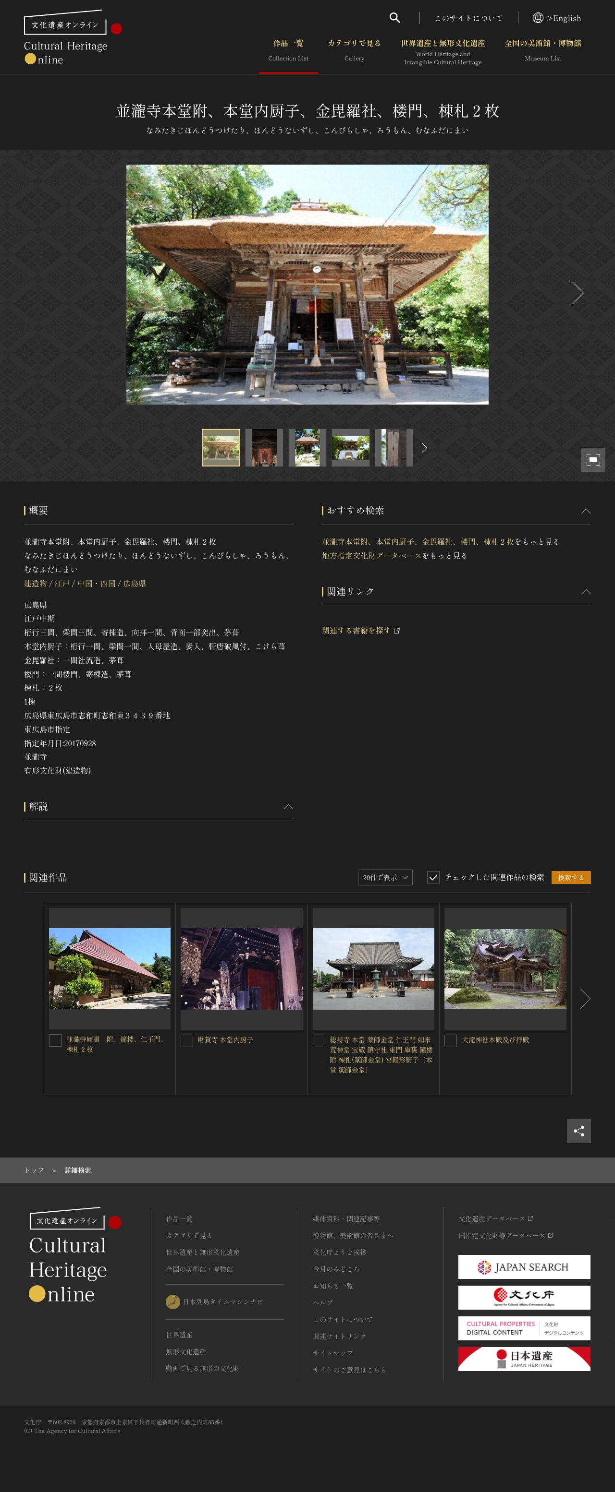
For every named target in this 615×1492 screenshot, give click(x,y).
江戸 (62, 583)
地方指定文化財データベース (372, 555)
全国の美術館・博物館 (542, 52)
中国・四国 (96, 583)
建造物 (35, 583)
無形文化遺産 (186, 1351)
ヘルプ (323, 1302)
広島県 (134, 583)
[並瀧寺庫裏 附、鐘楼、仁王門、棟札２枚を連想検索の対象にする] (55, 1040)
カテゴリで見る (354, 52)
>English (557, 18)
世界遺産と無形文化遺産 (443, 52)
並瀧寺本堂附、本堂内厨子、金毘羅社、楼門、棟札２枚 (418, 541)
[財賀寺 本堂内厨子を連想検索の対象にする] (187, 1041)
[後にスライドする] (576, 293)
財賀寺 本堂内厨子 (226, 1039)
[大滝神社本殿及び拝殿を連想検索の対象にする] (450, 1041)
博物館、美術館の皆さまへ (353, 1235)
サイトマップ (333, 1353)
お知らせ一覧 (333, 1285)
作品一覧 (288, 52)
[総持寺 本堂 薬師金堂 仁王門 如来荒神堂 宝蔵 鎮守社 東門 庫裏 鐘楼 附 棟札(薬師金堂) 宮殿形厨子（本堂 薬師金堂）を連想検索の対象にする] (319, 1041)
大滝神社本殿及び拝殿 (495, 1039)
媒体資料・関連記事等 (346, 1218)
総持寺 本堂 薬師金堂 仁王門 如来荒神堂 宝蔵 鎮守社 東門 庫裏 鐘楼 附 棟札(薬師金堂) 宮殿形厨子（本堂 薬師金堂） (381, 1054)
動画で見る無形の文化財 (203, 1368)
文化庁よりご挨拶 (340, 1252)
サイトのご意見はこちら (350, 1369)
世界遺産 (179, 1334)
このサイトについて (469, 18)
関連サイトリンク (340, 1336)
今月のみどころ (336, 1269)
